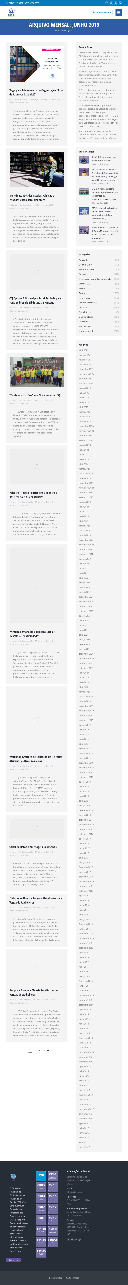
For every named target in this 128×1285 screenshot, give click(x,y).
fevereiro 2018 (86, 810)
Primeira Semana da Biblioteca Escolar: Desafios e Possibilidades (32, 634)
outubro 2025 (85, 378)
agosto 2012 (85, 1123)
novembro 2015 (86, 938)
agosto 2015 (85, 952)
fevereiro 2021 (86, 644)
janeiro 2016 (85, 929)
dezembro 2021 (86, 597)
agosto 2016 (85, 895)
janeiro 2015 (85, 985)
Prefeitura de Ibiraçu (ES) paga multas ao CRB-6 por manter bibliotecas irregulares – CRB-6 (98, 56)
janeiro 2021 (85, 649)
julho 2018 (84, 786)
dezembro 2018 (86, 763)
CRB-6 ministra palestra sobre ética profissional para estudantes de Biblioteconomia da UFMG (105, 194)
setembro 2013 (86, 1061)
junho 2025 (84, 397)
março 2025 (84, 412)
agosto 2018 (85, 781)
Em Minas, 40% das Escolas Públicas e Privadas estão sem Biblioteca (31, 197)
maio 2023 (84, 516)
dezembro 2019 (86, 706)
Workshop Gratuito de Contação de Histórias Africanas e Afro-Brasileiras (35, 759)
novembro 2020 (86, 658)
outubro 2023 (85, 492)
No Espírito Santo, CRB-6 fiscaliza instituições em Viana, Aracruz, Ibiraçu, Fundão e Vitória (97, 63)
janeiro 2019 (85, 758)
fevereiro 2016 (86, 924)
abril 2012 (83, 1142)
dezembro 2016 (86, 876)
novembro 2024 (86, 430)
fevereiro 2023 (86, 530)
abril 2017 (83, 857)
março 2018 (84, 805)
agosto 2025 (85, 388)
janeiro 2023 (85, 535)
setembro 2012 (86, 1118)
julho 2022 (84, 563)
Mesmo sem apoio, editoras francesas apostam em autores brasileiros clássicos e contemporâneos (97, 134)
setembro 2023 (86, 497)
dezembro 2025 (86, 369)
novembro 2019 (86, 710)
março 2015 (84, 976)
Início (57, 30)
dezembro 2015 (86, 933)
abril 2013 (83, 1085)
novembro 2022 (86, 544)
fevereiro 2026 (86, 359)
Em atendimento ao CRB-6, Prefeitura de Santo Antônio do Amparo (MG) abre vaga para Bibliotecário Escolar (105, 174)
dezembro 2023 (86, 483)
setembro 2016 (86, 891)
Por (31, 99)
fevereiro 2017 (86, 867)
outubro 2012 (85, 1114)
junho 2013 (84, 1076)
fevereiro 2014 (86, 1038)
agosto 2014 (85, 1009)
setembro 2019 (86, 720)
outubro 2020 (85, 663)
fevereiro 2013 (86, 1095)
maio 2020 (84, 682)
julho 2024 (84, 449)
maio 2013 (84, 1080)
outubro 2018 (85, 772)
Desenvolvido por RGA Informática (64, 1278)
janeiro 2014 (85, 1042)
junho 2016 (84, 905)
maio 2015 (84, 966)
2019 (64, 30)
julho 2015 (84, 957)
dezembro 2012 (86, 1104)
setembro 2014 (86, 1004)
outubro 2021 (85, 606)
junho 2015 (84, 962)
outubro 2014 (85, 1000)
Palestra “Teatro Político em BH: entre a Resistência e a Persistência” (33, 495)
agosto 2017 (85, 838)
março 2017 (84, 862)
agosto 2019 (85, 725)
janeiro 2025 (85, 421)
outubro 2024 (85, 435)
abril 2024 (83, 464)
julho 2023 (84, 506)
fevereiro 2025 (86, 416)
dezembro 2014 (86, 990)
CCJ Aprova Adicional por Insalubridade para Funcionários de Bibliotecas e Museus (35, 300)
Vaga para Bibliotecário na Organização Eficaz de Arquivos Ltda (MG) (36, 92)
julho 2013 (84, 1071)
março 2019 (84, 748)
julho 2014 (84, 1014)
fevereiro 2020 (86, 696)
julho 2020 (84, 672)
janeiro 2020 (85, 701)
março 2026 (84, 355)
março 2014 (84, 1033)
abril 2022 (83, 578)
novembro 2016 (86, 881)
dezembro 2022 (86, 540)
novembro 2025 (86, 374)
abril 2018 (83, 800)
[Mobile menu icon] (119, 12)
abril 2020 (83, 687)
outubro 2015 (85, 943)
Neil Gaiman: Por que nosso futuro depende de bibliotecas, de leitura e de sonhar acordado (99, 97)
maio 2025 (84, 402)
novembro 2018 (86, 767)
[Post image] (84, 160)
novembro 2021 (86, 601)
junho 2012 (84, 1132)
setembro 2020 (86, 668)
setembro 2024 (86, 440)
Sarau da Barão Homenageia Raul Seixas (33, 847)
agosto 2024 (85, 445)
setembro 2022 (86, 554)
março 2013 (84, 1090)
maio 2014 (84, 1023)
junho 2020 (84, 677)
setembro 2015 (86, 947)
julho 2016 (84, 900)
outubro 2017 (85, 829)
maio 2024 (84, 459)
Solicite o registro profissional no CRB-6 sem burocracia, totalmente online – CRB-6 (98, 75)
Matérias (13, 205)
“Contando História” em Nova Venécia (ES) (34, 395)
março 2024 (84, 468)
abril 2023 (83, 521)
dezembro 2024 (86, 426)
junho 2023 (84, 511)
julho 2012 (84, 1128)
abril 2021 (83, 634)
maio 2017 (84, 853)
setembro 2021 (86, 611)
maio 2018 (84, 796)
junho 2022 (84, 568)
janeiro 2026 (85, 364)
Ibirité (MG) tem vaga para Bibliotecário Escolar (104, 159)
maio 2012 (84, 1137)
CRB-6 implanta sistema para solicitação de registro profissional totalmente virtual (95, 82)
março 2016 (84, 919)
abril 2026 (83, 350)
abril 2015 (83, 971)
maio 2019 (84, 739)
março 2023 (84, 525)
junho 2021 (84, 625)
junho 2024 (84, 454)
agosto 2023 (85, 502)
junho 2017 (84, 848)
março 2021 (84, 639)
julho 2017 (84, 843)
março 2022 (84, 582)
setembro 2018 (86, 777)
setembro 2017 (86, 834)
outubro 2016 (85, 886)
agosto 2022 (85, 559)
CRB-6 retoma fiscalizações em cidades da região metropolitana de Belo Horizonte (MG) (104, 213)
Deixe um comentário (18, 102)
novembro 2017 (86, 824)
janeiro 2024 (85, 478)
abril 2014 (83, 1028)
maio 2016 (84, 910)
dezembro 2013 (86, 1047)
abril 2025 (83, 407)
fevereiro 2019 (86, 753)
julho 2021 (84, 620)
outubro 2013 (85, 1057)
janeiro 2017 (85, 872)
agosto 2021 (85, 615)
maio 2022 (84, 573)
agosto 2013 (85, 1066)
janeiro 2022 (85, 592)
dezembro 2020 (86, 653)
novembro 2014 (86, 995)
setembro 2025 (86, 383)
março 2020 (84, 691)
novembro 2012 (86, 1109)
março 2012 (84, 1147)
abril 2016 (83, 914)
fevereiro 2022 (86, 587)
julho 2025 (84, 393)
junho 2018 (84, 791)
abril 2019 (83, 744)
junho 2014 (84, 1019)
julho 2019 (84, 729)
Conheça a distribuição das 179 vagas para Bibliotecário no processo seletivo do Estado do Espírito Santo (98, 123)
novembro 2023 (86, 487)
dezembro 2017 (86, 819)
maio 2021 (84, 630)
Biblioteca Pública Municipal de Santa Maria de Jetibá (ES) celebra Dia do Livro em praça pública (105, 232)
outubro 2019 (85, 715)
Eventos (12, 400)
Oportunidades (15, 99)
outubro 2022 (85, 549)
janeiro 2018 (85, 815)
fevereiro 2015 (86, 981)
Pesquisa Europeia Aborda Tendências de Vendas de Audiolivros (33, 992)
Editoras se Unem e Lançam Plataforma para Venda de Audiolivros (35, 900)
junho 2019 (84, 734)
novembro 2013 (86, 1052)
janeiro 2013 (85, 1099)
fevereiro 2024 (86, 473)
